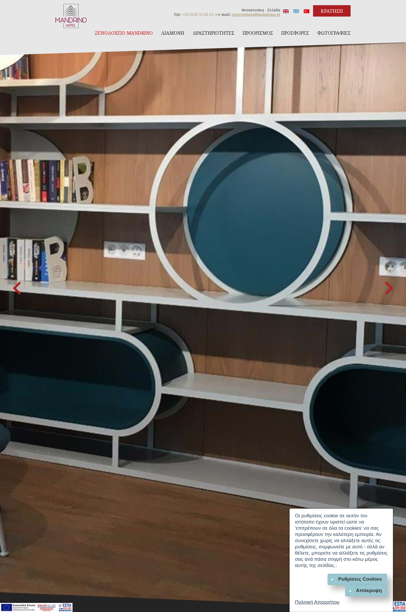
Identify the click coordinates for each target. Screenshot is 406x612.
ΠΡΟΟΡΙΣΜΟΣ (258, 33)
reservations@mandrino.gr (255, 14)
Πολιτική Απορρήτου (317, 602)
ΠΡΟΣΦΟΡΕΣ (295, 33)
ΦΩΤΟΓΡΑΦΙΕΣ (334, 33)
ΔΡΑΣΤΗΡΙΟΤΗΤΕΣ (213, 33)
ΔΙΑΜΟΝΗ (172, 33)
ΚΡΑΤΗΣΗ (332, 11)
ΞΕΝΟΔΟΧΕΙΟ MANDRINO (124, 33)
